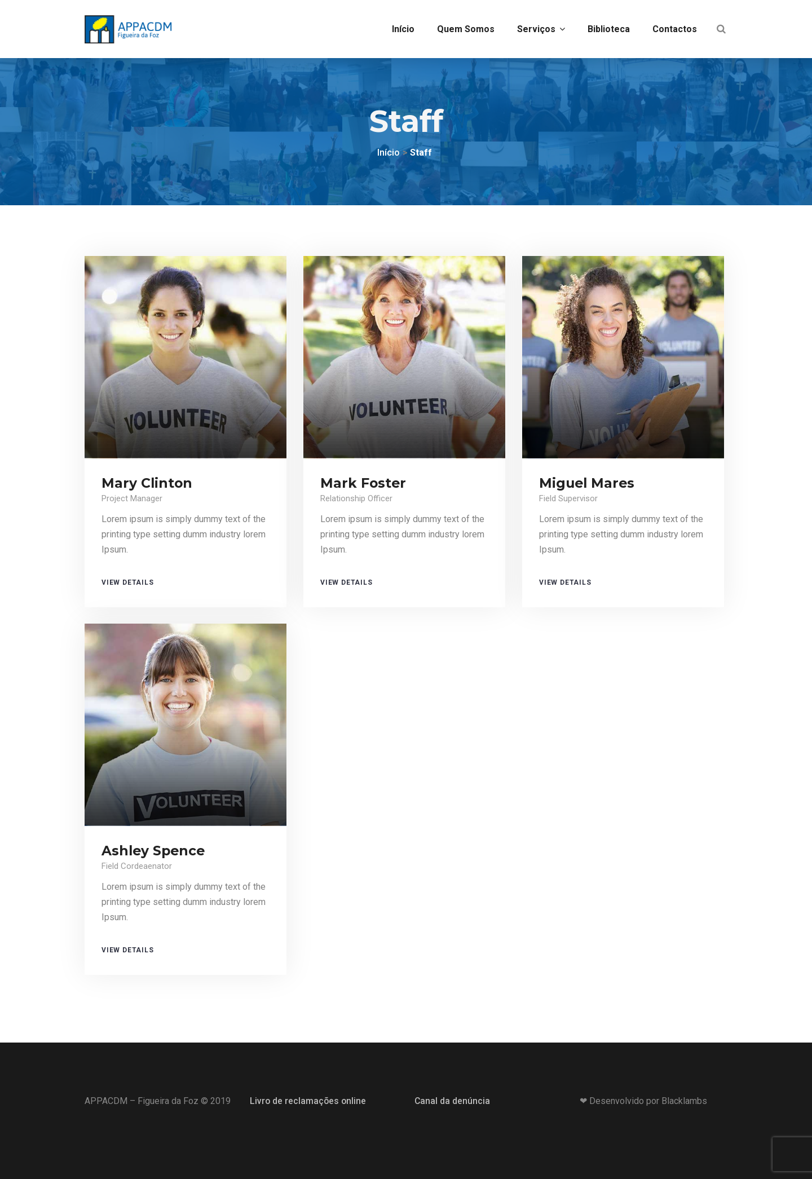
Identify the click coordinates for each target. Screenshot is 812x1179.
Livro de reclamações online (309, 1101)
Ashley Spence (155, 850)
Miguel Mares (588, 483)
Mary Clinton (147, 483)
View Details (128, 582)
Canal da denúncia (452, 1101)
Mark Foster (363, 483)
